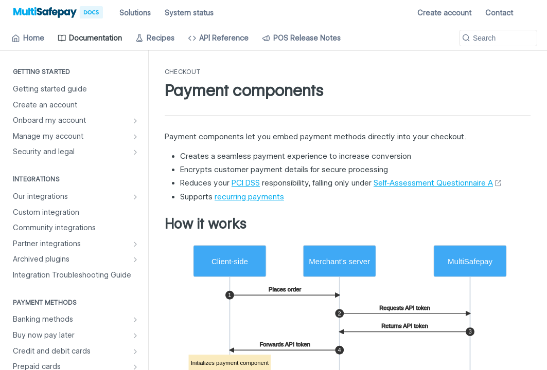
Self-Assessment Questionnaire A (433, 183)
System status (189, 13)
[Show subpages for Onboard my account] (135, 121)
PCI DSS (246, 183)
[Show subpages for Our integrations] (135, 197)
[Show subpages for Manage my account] (135, 137)
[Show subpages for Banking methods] (135, 320)
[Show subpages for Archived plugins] (135, 259)
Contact (499, 13)
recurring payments (249, 196)
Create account (444, 13)
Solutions (135, 13)
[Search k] (498, 38)
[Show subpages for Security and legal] (135, 152)
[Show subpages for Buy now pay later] (135, 335)
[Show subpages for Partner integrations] (135, 244)
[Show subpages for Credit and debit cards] (135, 351)
